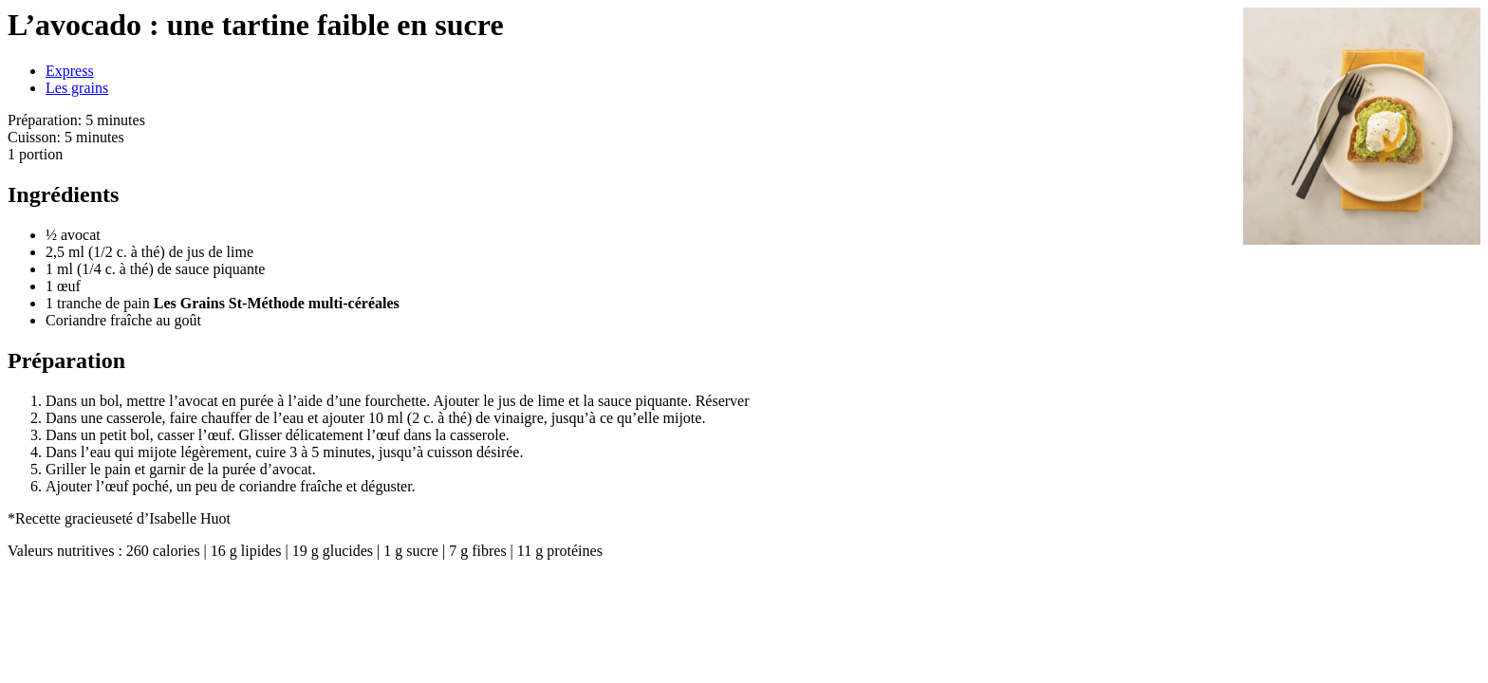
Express (70, 71)
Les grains (77, 88)
